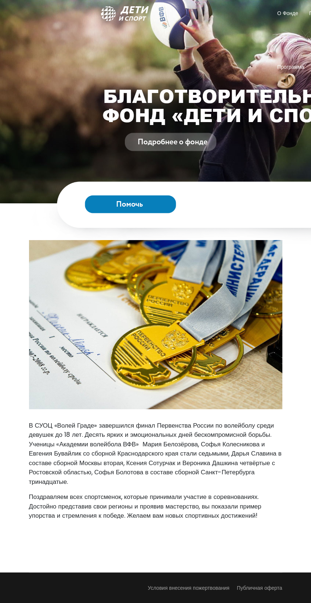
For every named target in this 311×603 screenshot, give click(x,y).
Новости (287, 40)
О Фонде (287, 13)
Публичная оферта (259, 588)
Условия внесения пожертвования (188, 588)
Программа (290, 67)
